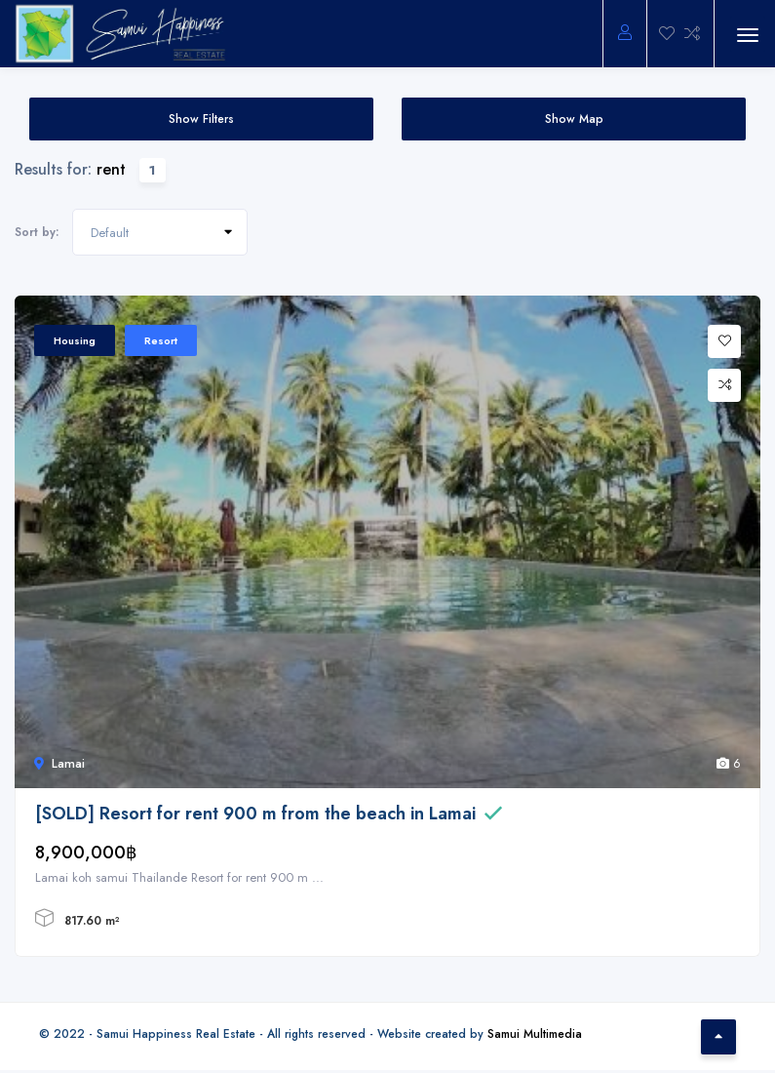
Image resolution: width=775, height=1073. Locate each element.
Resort (160, 340)
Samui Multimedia (534, 1033)
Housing (75, 340)
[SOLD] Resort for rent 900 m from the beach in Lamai (255, 814)
